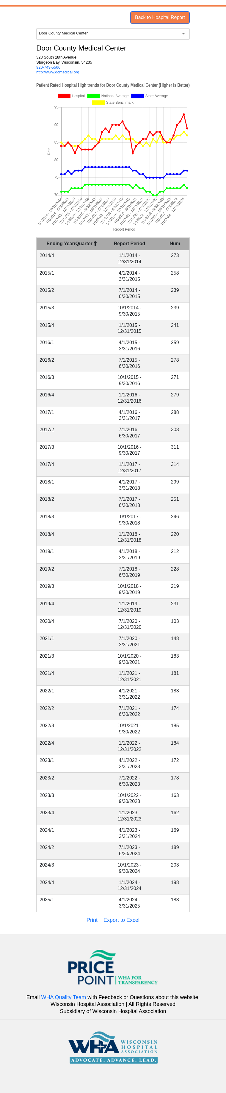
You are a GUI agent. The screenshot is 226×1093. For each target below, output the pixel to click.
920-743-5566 (48, 67)
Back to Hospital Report (160, 17)
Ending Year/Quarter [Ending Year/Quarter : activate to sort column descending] (72, 243)
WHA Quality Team (63, 997)
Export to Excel (121, 920)
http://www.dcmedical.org (57, 72)
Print (92, 920)
